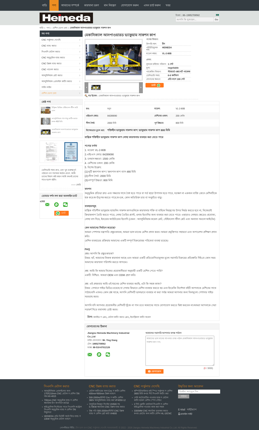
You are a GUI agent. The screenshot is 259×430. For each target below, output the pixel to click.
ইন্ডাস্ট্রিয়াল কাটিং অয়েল (140, 317)
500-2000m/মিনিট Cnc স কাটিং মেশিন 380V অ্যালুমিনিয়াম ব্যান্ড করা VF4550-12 (107, 398)
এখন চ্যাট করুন (152, 5)
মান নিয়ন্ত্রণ (110, 5)
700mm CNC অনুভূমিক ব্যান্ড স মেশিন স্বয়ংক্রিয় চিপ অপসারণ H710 (61, 401)
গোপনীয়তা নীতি (67, 427)
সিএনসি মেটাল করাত (51, 51)
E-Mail (181, 409)
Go (216, 19)
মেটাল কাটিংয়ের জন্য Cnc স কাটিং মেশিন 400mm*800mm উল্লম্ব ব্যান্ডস (107, 392)
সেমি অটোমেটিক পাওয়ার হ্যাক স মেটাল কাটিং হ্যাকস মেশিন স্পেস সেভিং (151, 398)
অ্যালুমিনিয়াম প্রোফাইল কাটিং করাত (57, 81)
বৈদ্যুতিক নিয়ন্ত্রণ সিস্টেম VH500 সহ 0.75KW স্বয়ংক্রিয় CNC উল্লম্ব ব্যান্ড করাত (107, 405)
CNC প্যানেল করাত (50, 69)
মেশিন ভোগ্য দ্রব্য (60, 28)
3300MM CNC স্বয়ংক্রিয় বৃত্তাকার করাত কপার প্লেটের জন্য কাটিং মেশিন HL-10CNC (153, 412)
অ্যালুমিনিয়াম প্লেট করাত (52, 75)
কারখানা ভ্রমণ (91, 5)
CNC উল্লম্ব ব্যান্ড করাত (52, 63)
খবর (168, 5)
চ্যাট (155, 85)
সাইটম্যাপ (192, 409)
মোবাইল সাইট (185, 414)
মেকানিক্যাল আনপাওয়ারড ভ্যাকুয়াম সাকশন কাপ (119, 95)
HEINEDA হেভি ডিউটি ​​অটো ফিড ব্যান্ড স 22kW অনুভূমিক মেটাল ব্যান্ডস (62, 417)
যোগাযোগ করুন (130, 5)
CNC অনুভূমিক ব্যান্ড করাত (53, 57)
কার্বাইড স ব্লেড (99, 317)
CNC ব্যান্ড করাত (49, 46)
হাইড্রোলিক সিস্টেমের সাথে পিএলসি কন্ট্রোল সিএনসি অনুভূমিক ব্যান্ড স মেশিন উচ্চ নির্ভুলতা (63, 409)
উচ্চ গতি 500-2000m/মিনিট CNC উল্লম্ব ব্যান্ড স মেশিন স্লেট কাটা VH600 (106, 412)
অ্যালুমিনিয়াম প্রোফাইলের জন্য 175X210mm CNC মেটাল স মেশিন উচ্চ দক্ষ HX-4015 (62, 394)
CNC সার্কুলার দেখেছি (51, 40)
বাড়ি (44, 5)
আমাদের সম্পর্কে (70, 5)
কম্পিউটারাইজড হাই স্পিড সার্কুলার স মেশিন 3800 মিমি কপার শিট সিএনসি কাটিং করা (153, 392)
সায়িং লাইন (46, 87)
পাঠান (184, 396)
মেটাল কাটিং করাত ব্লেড (118, 317)
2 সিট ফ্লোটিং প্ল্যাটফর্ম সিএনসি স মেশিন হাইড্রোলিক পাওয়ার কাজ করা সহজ (151, 405)
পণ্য (54, 5)
